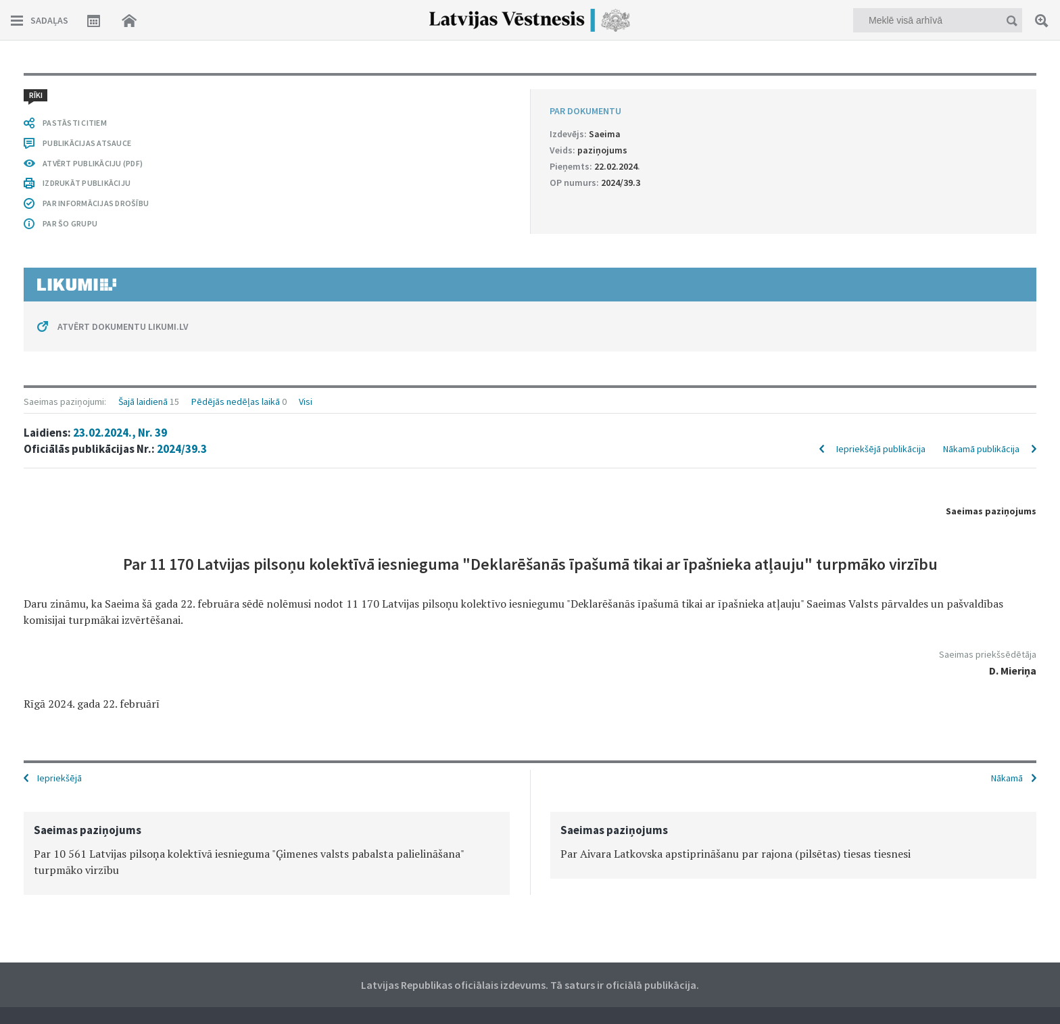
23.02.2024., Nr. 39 (120, 432)
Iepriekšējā (59, 778)
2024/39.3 (182, 448)
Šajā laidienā (143, 401)
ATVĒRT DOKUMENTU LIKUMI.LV (123, 326)
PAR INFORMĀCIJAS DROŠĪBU (96, 203)
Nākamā (1007, 778)
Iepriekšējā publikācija (880, 449)
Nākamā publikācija (981, 449)
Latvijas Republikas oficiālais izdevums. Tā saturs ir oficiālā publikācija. (530, 985)
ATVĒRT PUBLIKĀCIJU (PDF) (93, 163)
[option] (267, 853)
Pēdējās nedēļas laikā (235, 401)
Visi (305, 401)
